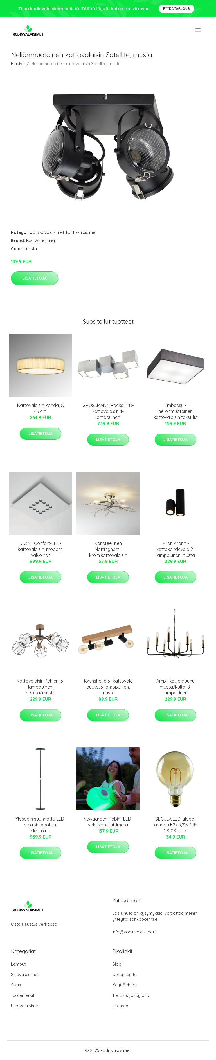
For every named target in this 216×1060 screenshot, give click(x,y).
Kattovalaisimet (81, 232)
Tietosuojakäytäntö (131, 995)
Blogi (117, 964)
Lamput (18, 964)
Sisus (16, 985)
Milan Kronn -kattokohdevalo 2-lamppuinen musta (175, 549)
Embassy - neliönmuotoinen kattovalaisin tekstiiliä (176, 411)
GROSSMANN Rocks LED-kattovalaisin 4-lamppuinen (108, 411)
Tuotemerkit (22, 995)
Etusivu (17, 63)
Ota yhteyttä (124, 974)
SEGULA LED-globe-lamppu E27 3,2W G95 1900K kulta (175, 825)
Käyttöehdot (124, 985)
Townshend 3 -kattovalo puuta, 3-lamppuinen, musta (108, 687)
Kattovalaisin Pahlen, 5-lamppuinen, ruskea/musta (41, 687)
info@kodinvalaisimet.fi (135, 931)
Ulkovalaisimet (25, 1005)
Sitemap (120, 1005)
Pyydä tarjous (176, 8)
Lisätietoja (34, 278)
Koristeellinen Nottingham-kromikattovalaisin (108, 549)
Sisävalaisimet (50, 232)
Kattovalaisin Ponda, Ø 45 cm (40, 408)
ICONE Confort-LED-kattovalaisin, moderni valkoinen (40, 549)
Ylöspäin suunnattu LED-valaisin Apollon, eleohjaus (40, 825)
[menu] (198, 30)
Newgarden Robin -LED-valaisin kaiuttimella (108, 822)
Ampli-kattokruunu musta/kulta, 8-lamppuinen (175, 687)
